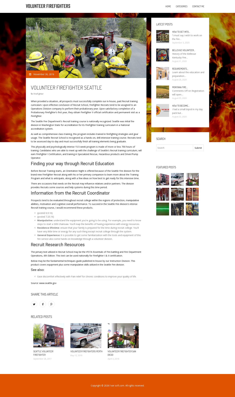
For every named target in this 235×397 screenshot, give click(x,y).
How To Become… (180, 105)
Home (168, 6)
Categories (181, 6)
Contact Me (198, 6)
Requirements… (180, 68)
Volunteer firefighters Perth (86, 351)
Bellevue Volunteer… (183, 50)
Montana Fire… (179, 87)
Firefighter (39, 93)
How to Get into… (181, 31)
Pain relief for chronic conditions (88, 276)
